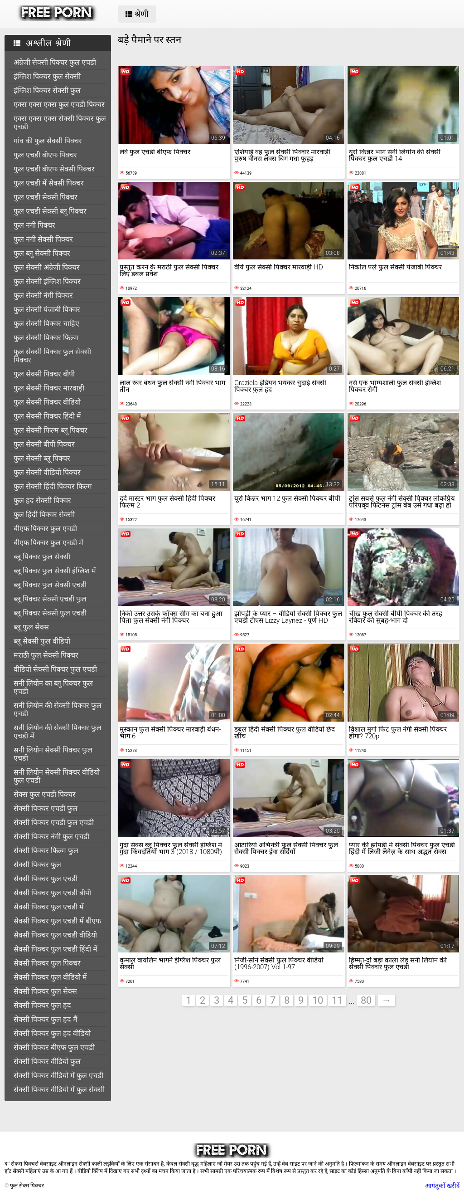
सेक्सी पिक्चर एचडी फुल (45, 808)
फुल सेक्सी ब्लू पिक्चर (42, 458)
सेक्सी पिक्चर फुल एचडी (45, 878)
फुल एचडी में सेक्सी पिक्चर (49, 183)
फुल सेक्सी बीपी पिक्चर (44, 444)
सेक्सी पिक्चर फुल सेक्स (45, 991)
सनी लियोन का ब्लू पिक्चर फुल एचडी (53, 687)
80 (366, 1000)
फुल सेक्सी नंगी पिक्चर (43, 295)
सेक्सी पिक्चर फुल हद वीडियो (52, 1033)
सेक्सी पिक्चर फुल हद (42, 1005)
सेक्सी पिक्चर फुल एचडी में (49, 907)
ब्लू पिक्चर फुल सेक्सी (42, 556)
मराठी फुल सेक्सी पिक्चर (46, 655)
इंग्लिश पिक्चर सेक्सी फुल (47, 90)
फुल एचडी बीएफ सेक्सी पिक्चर (54, 169)
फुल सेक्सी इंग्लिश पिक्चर (47, 281)
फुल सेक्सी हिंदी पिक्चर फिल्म (53, 486)
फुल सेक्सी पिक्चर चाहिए (46, 323)
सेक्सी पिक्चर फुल (37, 864)
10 (317, 1000)
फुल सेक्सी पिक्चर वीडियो (47, 402)
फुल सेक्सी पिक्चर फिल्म (46, 337)
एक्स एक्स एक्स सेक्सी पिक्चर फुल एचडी (60, 122)
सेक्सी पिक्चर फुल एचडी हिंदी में (55, 949)
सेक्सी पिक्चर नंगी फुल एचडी (51, 836)
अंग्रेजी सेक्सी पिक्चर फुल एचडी (55, 62)
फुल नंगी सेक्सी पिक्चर (43, 239)
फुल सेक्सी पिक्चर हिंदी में (47, 416)
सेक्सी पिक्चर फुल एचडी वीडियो (55, 935)
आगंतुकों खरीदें (442, 1185)
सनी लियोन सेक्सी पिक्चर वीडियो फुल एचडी (57, 776)
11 (337, 1000)
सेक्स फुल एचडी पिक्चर (45, 794)
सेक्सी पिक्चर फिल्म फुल (46, 850)
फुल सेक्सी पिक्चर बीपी (44, 374)
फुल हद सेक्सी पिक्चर (42, 500)
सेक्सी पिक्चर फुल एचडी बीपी (52, 893)
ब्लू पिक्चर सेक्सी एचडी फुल (50, 599)
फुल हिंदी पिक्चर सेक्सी (44, 514)
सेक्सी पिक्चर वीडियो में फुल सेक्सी (59, 1089)
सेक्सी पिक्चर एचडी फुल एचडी (54, 822)
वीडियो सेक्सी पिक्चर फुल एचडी (55, 669)
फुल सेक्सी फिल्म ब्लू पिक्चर (50, 430)
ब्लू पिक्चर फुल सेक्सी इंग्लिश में (55, 570)
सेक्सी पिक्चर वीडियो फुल (47, 1061)
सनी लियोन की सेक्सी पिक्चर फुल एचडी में (58, 731)
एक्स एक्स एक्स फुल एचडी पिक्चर (59, 104)
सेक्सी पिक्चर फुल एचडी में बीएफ (57, 921)
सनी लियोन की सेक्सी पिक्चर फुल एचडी (58, 709)
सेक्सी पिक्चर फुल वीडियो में (50, 977)
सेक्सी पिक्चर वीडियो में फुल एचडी (58, 1075)
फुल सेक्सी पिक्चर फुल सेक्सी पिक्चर (52, 355)
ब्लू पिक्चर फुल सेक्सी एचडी (50, 585)
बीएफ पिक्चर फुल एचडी (45, 528)
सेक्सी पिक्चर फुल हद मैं (45, 1019)
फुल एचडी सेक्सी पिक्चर (45, 197)
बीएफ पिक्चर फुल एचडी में (48, 542)
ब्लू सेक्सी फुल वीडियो (42, 641)
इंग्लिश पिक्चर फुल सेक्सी (47, 76)
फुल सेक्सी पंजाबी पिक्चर (47, 309)
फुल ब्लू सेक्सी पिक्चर (42, 253)
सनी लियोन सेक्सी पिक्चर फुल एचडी (53, 754)
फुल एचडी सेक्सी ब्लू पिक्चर (50, 211)
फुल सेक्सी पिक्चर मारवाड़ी (49, 388)
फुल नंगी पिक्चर (34, 225)
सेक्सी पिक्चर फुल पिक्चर (47, 963)
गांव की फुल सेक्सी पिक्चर (48, 141)
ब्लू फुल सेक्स (31, 627)
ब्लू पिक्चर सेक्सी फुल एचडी (50, 613)
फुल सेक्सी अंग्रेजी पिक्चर (47, 267)
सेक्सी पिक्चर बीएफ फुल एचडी (54, 1047)
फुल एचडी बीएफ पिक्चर (45, 155)
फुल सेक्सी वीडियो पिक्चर (47, 472)
